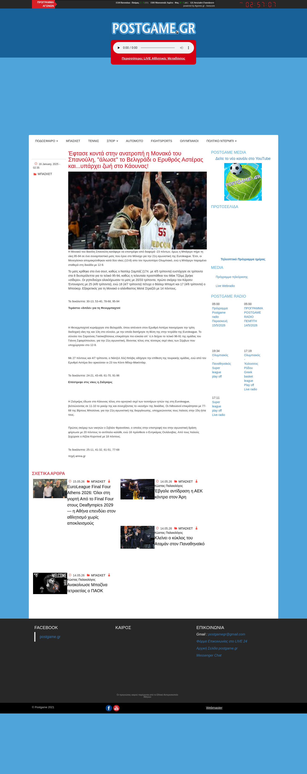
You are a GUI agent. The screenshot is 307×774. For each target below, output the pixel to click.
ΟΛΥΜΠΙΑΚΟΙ (189, 141)
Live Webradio (225, 286)
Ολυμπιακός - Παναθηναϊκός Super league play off (219, 365)
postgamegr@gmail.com (226, 634)
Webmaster (214, 707)
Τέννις (93, 141)
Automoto (134, 141)
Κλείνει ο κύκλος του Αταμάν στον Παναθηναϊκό (180, 540)
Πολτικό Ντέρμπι (221, 141)
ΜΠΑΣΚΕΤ (45, 174)
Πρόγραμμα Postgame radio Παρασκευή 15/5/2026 (219, 317)
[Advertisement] (153, 103)
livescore (210, 6)
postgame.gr (50, 637)
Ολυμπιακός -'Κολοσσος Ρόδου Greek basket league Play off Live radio (251, 372)
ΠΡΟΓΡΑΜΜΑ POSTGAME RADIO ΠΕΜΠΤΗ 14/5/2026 (251, 317)
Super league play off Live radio (218, 408)
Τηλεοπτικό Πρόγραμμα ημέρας (243, 259)
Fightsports (161, 141)
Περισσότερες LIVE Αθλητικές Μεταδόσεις (153, 58)
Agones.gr (200, 6)
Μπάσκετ (73, 141)
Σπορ (112, 141)
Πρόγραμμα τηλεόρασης (232, 277)
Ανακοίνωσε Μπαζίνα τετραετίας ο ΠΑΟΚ (87, 587)
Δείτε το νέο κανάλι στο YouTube (243, 158)
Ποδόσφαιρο (46, 141)
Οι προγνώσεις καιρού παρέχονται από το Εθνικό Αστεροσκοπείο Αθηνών (147, 696)
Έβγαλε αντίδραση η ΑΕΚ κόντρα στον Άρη (179, 494)
